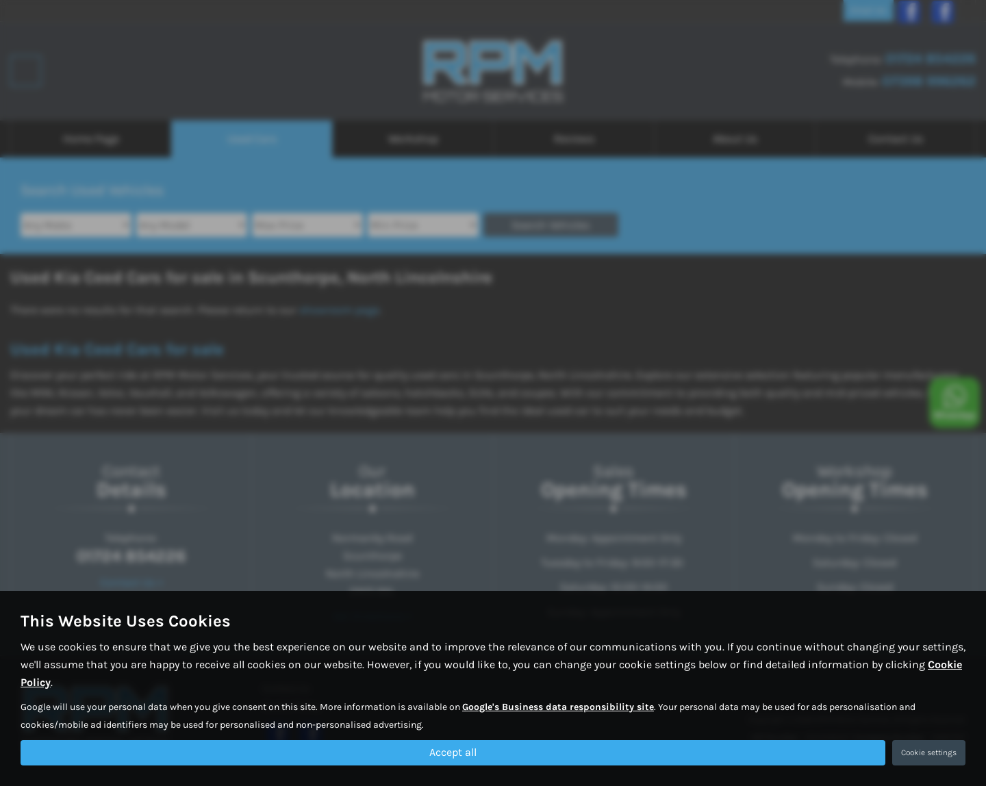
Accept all (453, 752)
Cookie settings (929, 752)
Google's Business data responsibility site (558, 706)
